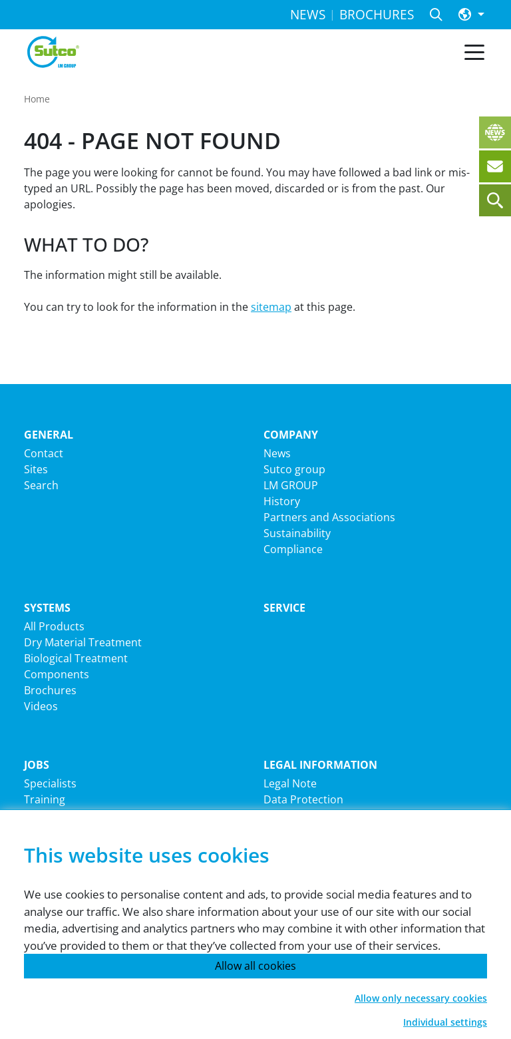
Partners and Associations (329, 517)
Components (56, 674)
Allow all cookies (255, 965)
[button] (471, 15)
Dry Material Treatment (83, 642)
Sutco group (294, 469)
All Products (54, 626)
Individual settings (445, 1022)
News (277, 453)
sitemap (271, 307)
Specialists (50, 783)
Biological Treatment (76, 658)
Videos (41, 706)
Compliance (293, 549)
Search (41, 485)
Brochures (50, 690)
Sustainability (297, 533)
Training (44, 799)
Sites (36, 469)
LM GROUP (290, 485)
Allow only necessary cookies (421, 998)
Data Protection (303, 799)
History (281, 501)
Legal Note (290, 783)
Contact (43, 453)
